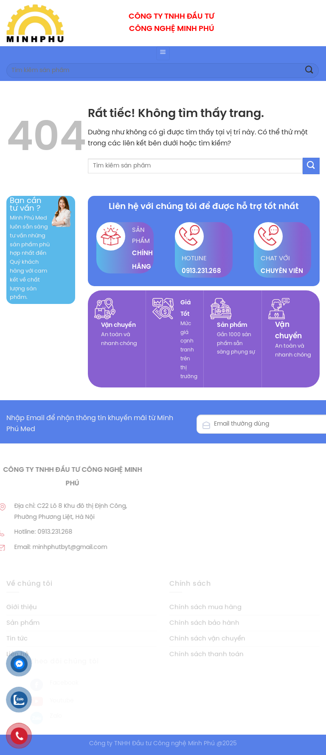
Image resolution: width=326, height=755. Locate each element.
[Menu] (163, 53)
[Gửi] (309, 70)
